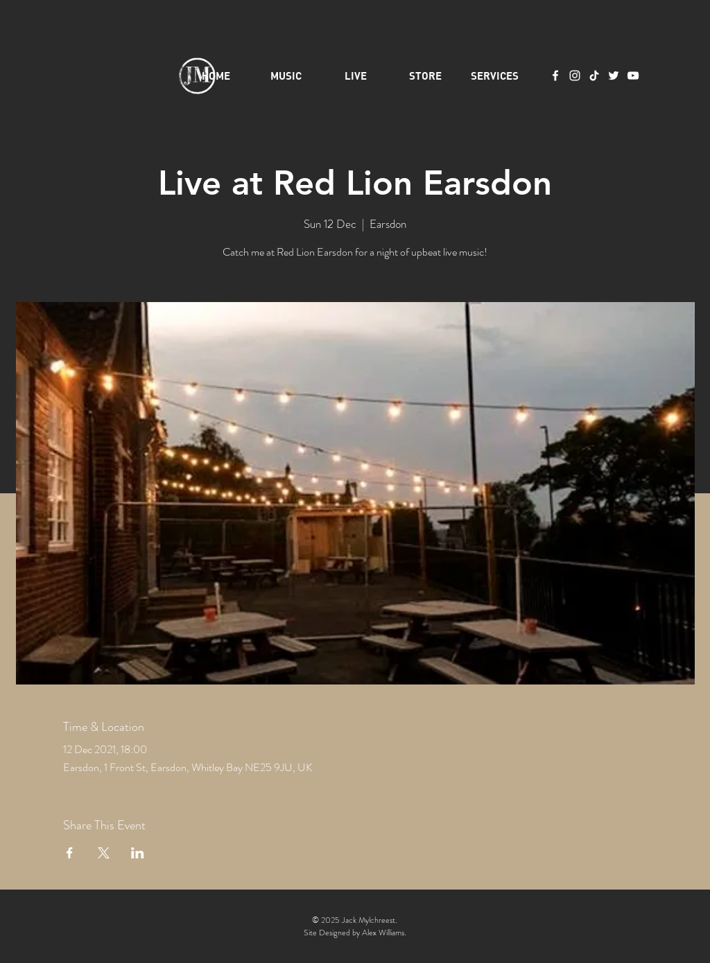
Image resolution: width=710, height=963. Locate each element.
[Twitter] (614, 75)
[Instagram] (575, 75)
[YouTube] (633, 75)
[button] (494, 75)
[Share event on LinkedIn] (137, 852)
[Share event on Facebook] (69, 852)
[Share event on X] (103, 852)
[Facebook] (555, 75)
